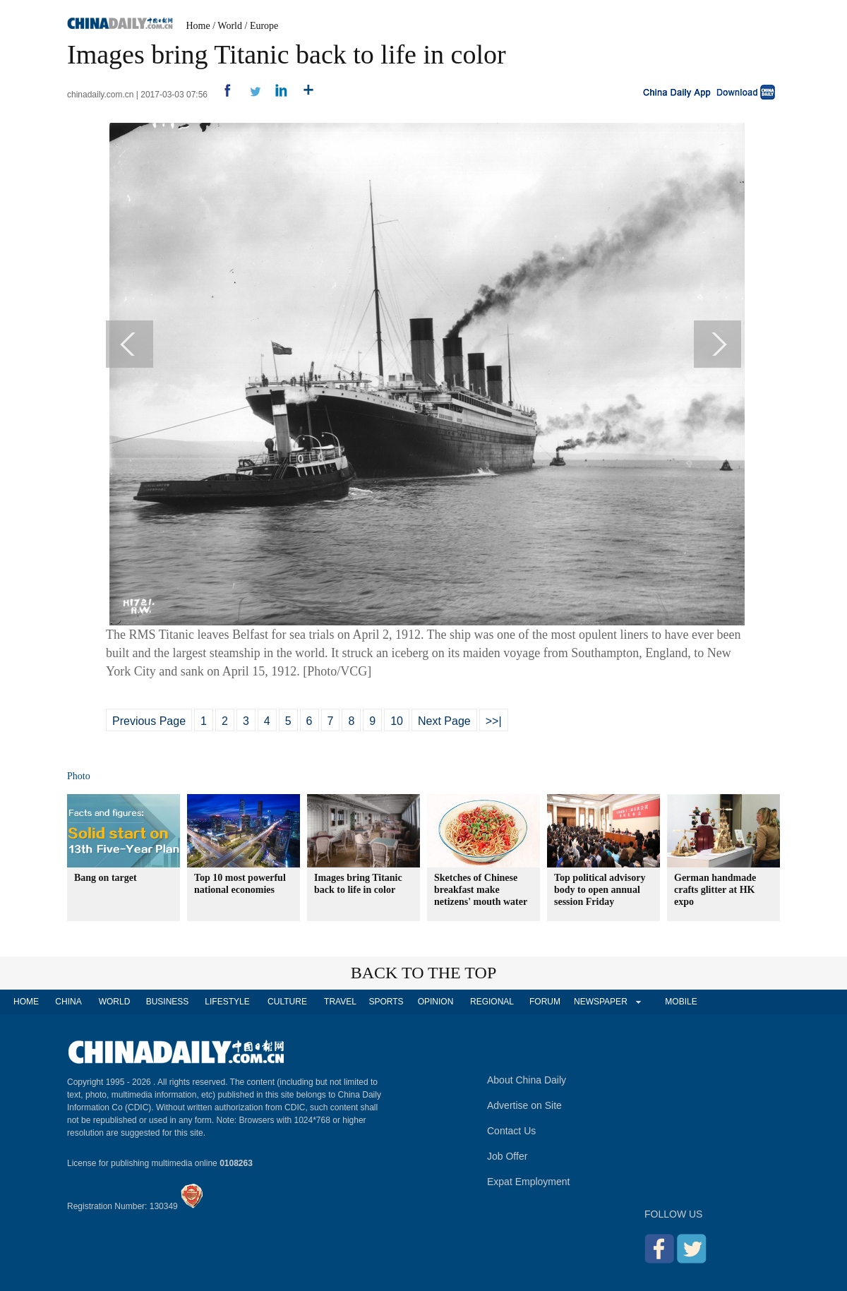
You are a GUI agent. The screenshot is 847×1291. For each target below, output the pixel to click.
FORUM (544, 1002)
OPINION (436, 1002)
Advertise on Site (524, 1105)
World (229, 25)
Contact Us (511, 1130)
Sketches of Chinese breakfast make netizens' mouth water (480, 889)
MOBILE (681, 1002)
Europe (264, 25)
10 (396, 721)
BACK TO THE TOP (424, 972)
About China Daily (526, 1080)
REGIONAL (492, 1002)
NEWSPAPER (600, 1002)
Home (198, 25)
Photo (78, 776)
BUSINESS (167, 1002)
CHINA (68, 1002)
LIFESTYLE (227, 1002)
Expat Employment (528, 1181)
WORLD (115, 1002)
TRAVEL (340, 1002)
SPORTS (385, 1002)
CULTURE (287, 1002)
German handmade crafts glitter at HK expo (715, 889)
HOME (26, 1002)
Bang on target (105, 877)
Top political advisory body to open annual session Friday (599, 889)
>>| (494, 721)
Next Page (444, 721)
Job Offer (507, 1156)
